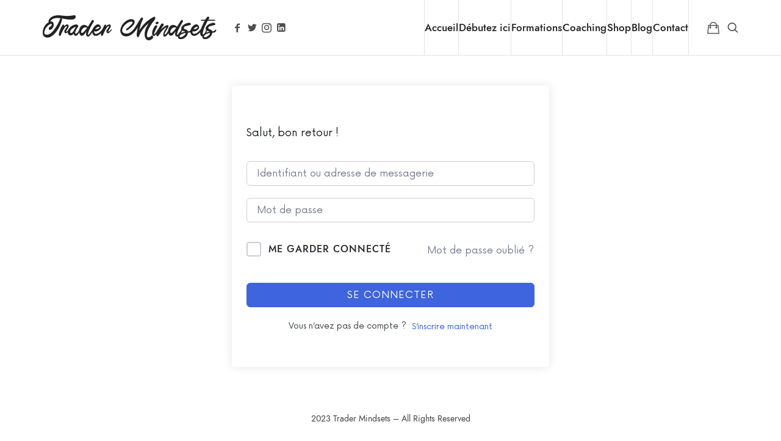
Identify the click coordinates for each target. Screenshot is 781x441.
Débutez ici (485, 27)
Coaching (584, 27)
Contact (670, 27)
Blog (642, 27)
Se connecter (390, 295)
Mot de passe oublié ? (480, 250)
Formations (536, 27)
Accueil (441, 27)
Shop (619, 27)
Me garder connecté (329, 249)
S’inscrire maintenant (452, 326)
